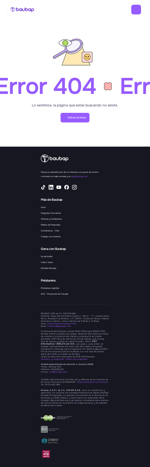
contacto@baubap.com (59, 326)
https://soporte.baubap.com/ (61, 323)
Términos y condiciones (53, 359)
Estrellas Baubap (48, 268)
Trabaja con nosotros (51, 236)
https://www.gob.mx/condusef (92, 382)
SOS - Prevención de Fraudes (54, 294)
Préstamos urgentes (50, 288)
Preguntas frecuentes (51, 213)
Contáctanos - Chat (50, 230)
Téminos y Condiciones (51, 219)
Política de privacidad (76, 359)
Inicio (43, 207)
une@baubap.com (58, 372)
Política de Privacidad (50, 225)
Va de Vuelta (47, 256)
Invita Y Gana (47, 262)
